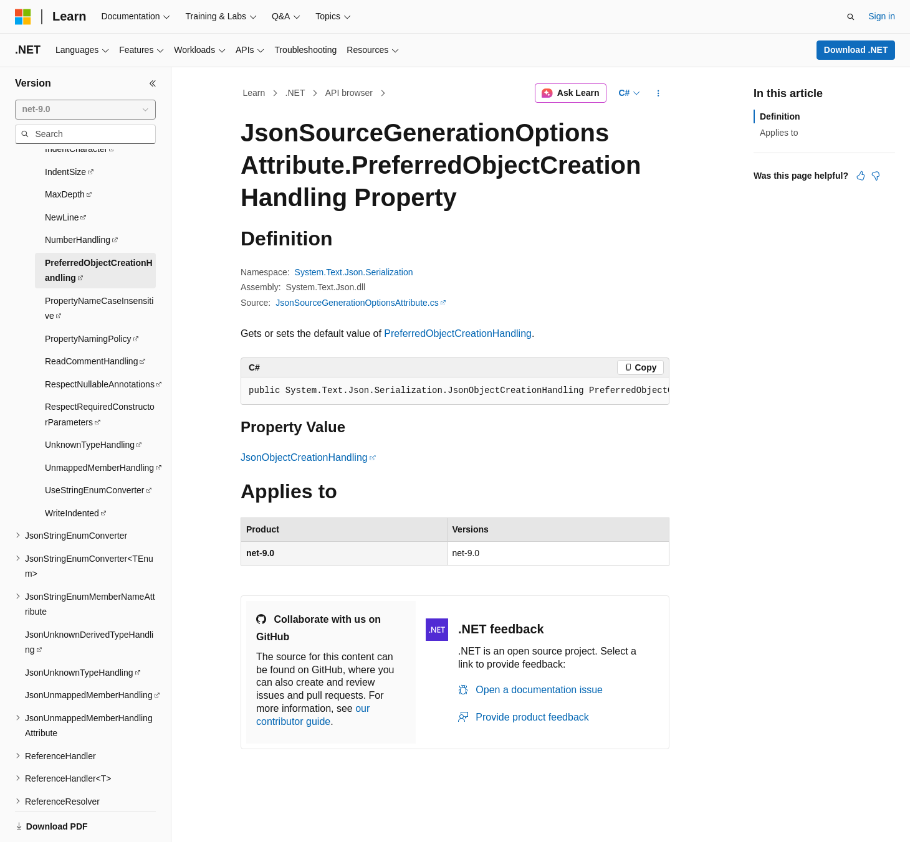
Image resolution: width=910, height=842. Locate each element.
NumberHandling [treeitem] (77, 197)
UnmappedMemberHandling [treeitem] (99, 425)
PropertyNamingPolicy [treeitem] (88, 296)
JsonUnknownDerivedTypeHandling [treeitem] (89, 599)
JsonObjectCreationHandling (304, 457)
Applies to (779, 133)
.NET (295, 93)
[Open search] (850, 17)
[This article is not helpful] (875, 175)
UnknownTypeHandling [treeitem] (90, 402)
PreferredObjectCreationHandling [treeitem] (99, 227)
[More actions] (658, 93)
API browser (349, 93)
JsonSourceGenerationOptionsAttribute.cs (356, 303)
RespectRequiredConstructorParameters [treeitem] (100, 371)
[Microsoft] (23, 17)
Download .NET (856, 50)
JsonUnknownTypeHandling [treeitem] (79, 630)
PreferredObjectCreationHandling (458, 333)
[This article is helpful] (860, 175)
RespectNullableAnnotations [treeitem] (100, 341)
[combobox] (85, 110)
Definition (780, 116)
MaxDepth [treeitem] (65, 151)
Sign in (881, 16)
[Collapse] (153, 83)
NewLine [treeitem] (62, 174)
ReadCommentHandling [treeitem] (91, 318)
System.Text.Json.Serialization (354, 272)
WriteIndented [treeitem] (72, 470)
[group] (455, 391)
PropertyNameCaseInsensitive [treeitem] (99, 265)
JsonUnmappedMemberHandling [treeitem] (89, 652)
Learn (254, 93)
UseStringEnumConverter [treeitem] (95, 447)
